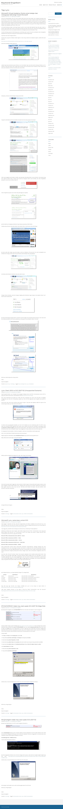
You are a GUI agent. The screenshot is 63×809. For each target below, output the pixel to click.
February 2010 (50, 123)
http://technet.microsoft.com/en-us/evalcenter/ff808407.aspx (12, 587)
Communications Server (17, 513)
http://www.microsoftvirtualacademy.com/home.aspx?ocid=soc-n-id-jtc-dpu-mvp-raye (16, 41)
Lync (28, 383)
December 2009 (51, 125)
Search (59, 5)
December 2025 (51, 79)
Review (49, 151)
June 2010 (50, 119)
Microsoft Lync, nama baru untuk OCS (14, 520)
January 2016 (50, 89)
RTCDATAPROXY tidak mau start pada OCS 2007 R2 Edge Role (23, 606)
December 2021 (51, 87)
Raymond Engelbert (11, 3)
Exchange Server (24, 383)
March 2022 (50, 85)
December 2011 (51, 103)
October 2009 (50, 129)
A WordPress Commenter (52, 67)
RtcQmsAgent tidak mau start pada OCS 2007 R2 (18, 720)
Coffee (49, 145)
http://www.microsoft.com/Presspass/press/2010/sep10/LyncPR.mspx (13, 526)
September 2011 (51, 107)
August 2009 (50, 133)
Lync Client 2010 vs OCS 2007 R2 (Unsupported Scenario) (21, 390)
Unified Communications (28, 513)
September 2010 (51, 115)
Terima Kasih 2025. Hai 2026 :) (53, 23)
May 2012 (50, 101)
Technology (12, 383)
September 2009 (51, 131)
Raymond (50, 50)
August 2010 (50, 117)
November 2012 (51, 93)
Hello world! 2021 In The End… (53, 34)
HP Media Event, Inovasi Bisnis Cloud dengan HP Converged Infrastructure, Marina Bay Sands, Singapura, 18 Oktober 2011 (54, 62)
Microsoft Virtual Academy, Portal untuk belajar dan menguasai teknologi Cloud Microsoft (19, 14)
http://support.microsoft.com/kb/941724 (27, 625)
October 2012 (50, 95)
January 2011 (50, 109)
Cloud (19, 383)
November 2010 (51, 111)
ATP (49, 45)
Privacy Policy (52, 5)
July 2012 (49, 97)
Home (40, 5)
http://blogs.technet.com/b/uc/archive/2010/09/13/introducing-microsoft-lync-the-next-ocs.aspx (18, 590)
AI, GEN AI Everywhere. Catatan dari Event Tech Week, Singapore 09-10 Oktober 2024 (54, 26)
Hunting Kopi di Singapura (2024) (54, 29)
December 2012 (51, 91)
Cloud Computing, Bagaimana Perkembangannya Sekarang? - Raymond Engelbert (53, 58)
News (25, 599)
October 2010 (50, 113)
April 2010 (50, 121)
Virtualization (31, 383)
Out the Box (7, 807)
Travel (49, 155)
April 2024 (50, 83)
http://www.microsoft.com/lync (27, 395)
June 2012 (50, 99)
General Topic (7, 383)
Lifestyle (49, 149)
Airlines (49, 143)
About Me (45, 5)
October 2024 (50, 81)
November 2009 (51, 127)
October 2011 (50, 105)
